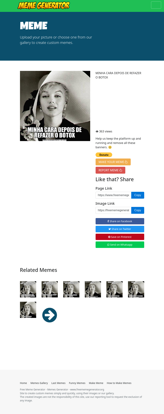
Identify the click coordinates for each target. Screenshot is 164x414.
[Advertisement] (120, 104)
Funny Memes (77, 383)
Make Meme (96, 383)
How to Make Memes (119, 383)
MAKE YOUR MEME (113, 162)
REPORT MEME (110, 170)
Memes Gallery (39, 383)
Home (23, 383)
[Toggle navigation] (156, 5)
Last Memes (58, 383)
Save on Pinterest (119, 237)
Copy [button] (137, 195)
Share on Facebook (119, 221)
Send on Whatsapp (119, 244)
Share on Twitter (120, 229)
